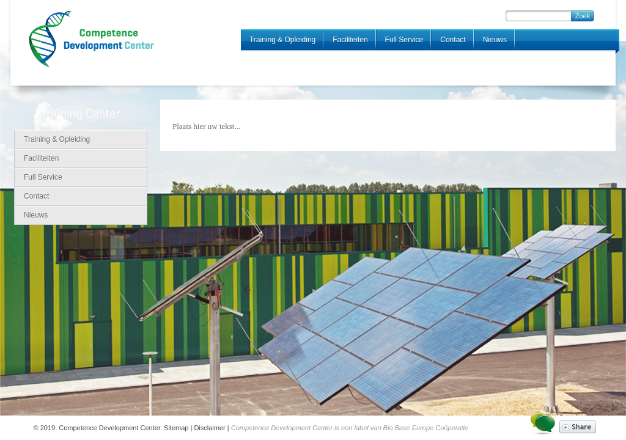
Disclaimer (209, 427)
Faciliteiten (350, 39)
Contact (452, 39)
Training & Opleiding (282, 39)
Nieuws (495, 39)
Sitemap (176, 427)
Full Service (404, 39)
